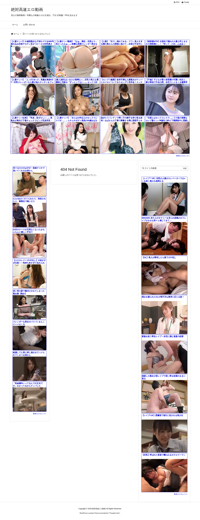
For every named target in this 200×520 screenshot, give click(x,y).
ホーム (16, 34)
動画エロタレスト (183, 156)
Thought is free (114, 513)
